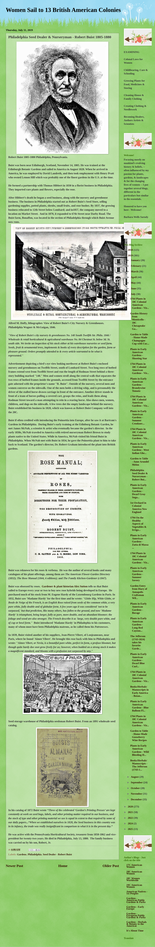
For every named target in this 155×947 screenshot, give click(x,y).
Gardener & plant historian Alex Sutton (65, 586)
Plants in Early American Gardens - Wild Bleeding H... (139, 750)
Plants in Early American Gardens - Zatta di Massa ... (139, 541)
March (135, 271)
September (137, 782)
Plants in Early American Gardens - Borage (138, 608)
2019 (131, 255)
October (135, 788)
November (137, 793)
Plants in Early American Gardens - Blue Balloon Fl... (139, 706)
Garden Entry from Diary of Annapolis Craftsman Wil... (138, 592)
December (137, 799)
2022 (131, 817)
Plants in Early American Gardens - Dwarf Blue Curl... (138, 660)
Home (62, 866)
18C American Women (134, 872)
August (135, 776)
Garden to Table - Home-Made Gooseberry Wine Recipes (139, 735)
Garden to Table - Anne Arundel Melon (139, 461)
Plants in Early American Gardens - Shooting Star (138, 354)
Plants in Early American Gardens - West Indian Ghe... (139, 448)
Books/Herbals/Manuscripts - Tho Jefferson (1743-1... (138, 765)
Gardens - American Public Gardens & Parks (136, 900)
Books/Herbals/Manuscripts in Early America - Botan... (139, 691)
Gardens (22, 854)
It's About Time (134, 930)
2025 (131, 829)
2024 (131, 823)
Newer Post (14, 866)
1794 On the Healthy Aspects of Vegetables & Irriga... (138, 523)
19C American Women (134, 886)
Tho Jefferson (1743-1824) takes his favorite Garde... (137, 642)
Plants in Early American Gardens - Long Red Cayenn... (138, 624)
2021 (131, 812)
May (133, 282)
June (134, 288)
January (136, 260)
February (136, 265)
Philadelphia (35, 854)
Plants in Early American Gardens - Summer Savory (138, 574)
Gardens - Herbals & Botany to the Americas (136, 924)
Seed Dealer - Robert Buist (57, 854)
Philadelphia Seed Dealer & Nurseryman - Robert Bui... (139, 475)
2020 (131, 806)
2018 (131, 249)
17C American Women (134, 866)
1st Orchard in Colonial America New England (138, 507)
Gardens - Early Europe (135, 907)
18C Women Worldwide (133, 879)
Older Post (111, 866)
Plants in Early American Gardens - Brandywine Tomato (138, 384)
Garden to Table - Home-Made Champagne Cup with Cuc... (139, 339)
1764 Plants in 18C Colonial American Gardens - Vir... (139, 303)
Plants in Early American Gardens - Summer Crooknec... (138, 417)
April (134, 277)
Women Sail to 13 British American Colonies (63, 9)
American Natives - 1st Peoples (136, 892)
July (133, 294)
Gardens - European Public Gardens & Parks (136, 915)
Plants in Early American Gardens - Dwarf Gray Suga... (138, 491)
